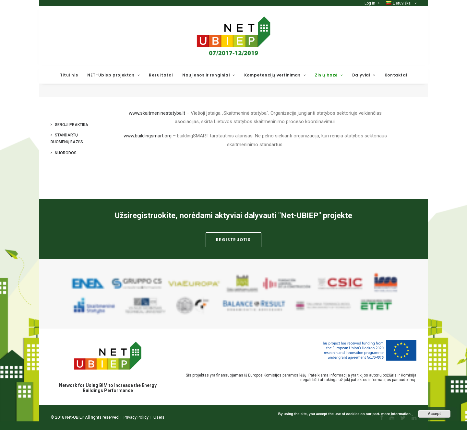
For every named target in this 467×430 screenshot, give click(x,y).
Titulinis (69, 75)
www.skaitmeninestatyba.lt (157, 131)
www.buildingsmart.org (148, 154)
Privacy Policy (136, 417)
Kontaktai (396, 75)
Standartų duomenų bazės (67, 156)
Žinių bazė (328, 75)
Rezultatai (161, 75)
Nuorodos (66, 171)
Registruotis (233, 240)
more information (395, 414)
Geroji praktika (71, 143)
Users (158, 417)
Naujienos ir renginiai (208, 75)
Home (385, 99)
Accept (434, 414)
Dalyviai (363, 75)
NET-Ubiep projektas (113, 75)
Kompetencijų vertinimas (274, 75)
